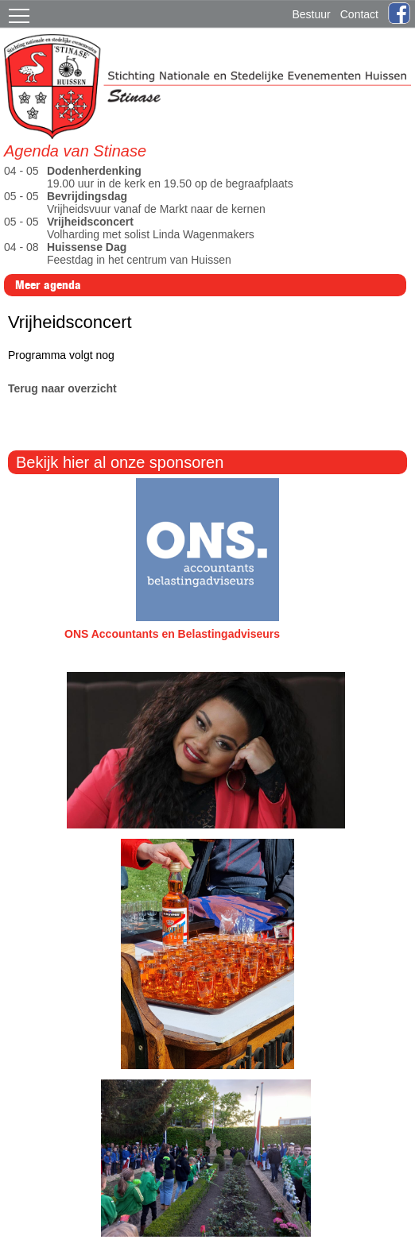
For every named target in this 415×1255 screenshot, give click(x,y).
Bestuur (312, 14)
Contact (359, 14)
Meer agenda (48, 284)
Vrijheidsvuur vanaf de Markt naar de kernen (136, 202)
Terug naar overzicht (62, 388)
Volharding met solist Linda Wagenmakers (131, 228)
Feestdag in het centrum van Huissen (121, 253)
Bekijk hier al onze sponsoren (119, 462)
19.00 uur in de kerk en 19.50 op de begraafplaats (150, 177)
